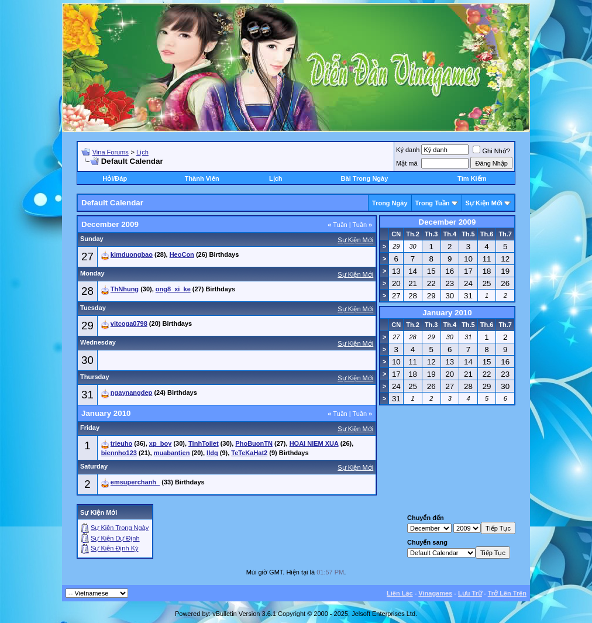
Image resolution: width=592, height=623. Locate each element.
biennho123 (119, 452)
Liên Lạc (400, 593)
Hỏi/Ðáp (114, 178)
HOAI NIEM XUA (314, 443)
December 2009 (447, 222)
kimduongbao (132, 254)
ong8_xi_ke (173, 288)
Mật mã (407, 163)
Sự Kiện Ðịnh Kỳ (114, 548)
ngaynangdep (132, 392)
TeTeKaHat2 (249, 452)
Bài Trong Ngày (364, 178)
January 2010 (446, 312)
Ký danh (407, 149)
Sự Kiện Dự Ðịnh (115, 538)
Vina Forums (110, 152)
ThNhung (125, 288)
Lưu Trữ (470, 593)
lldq (212, 452)
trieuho (121, 443)
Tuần (337, 224)
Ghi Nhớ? (491, 150)
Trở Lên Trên (507, 593)
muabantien (172, 452)
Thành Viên (202, 178)
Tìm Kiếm (471, 178)
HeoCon (182, 254)
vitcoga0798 (129, 323)
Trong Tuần (432, 202)
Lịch (142, 152)
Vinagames (435, 593)
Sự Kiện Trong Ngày (120, 527)
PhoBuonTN (254, 443)
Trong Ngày (390, 202)
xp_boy (160, 443)
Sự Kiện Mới (484, 202)
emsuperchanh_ (135, 482)
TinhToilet (203, 443)
